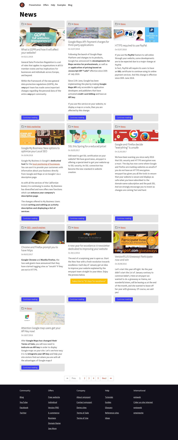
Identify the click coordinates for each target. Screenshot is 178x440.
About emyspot (84, 397)
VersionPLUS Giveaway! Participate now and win (134, 258)
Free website (54, 397)
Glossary (109, 407)
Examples (61, 5)
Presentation (35, 5)
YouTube (23, 402)
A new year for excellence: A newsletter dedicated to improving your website (89, 247)
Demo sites (82, 407)
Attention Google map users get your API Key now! (40, 329)
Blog (70, 5)
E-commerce (54, 412)
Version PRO (53, 407)
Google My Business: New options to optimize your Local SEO (40, 149)
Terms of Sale (83, 412)
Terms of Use (83, 418)
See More (52, 428)
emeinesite (139, 412)
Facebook (24, 407)
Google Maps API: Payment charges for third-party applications (88, 43)
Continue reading (30, 117)
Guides (108, 402)
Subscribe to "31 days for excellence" (89, 281)
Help (53, 5)
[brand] (23, 5)
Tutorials (109, 397)
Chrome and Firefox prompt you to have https (39, 249)
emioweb (138, 407)
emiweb (137, 397)
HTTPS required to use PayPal (131, 45)
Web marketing (34, 126)
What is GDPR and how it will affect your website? (39, 51)
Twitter (23, 412)
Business (52, 418)
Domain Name (54, 423)
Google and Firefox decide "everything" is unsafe (129, 146)
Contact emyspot (84, 402)
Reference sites (112, 412)
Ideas (107, 418)
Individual (52, 402)
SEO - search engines (36, 227)
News (29, 24)
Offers (46, 5)
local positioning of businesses (47, 164)
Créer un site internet (143, 402)
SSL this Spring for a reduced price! (87, 146)
